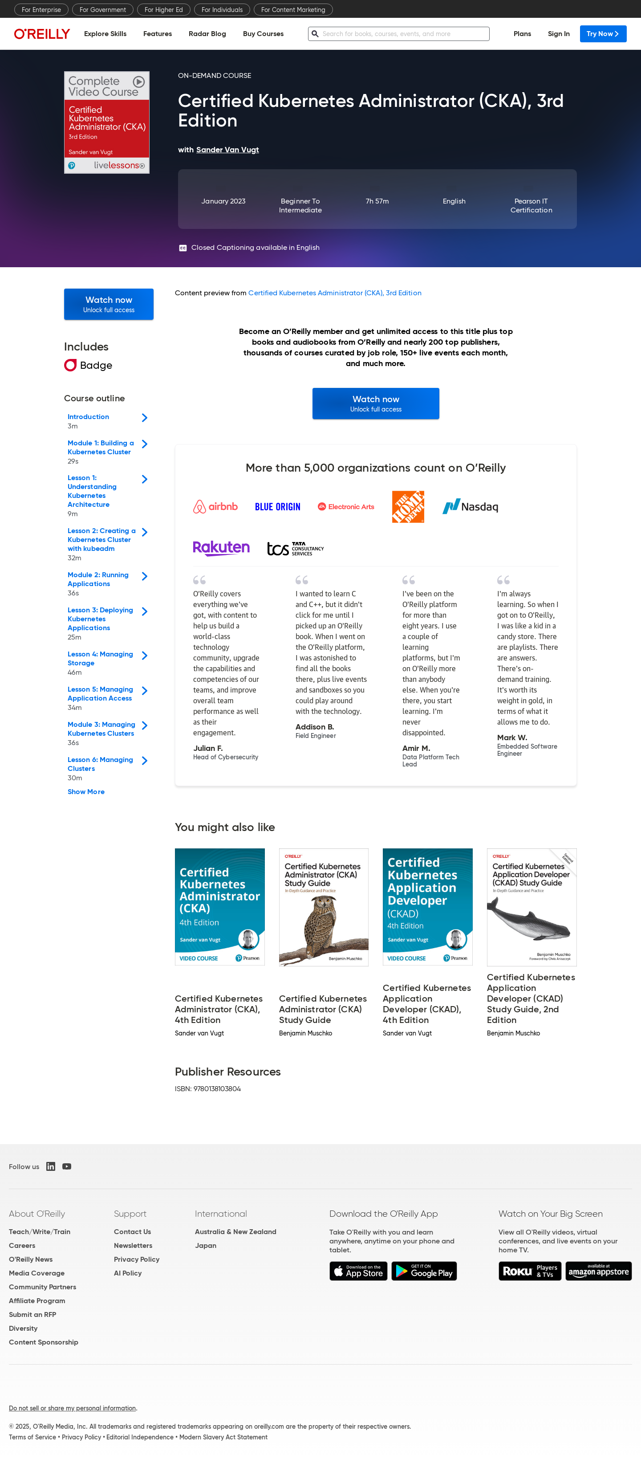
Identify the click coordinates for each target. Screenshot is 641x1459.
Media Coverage (37, 1273)
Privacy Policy (136, 1259)
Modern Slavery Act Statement (223, 1437)
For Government (103, 10)
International (221, 1213)
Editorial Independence (140, 1437)
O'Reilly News (31, 1259)
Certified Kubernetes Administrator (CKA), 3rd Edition (334, 293)
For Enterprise (41, 10)
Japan (205, 1245)
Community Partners (42, 1287)
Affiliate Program (37, 1300)
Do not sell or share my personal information (72, 1408)
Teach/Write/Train (39, 1231)
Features (157, 33)
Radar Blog (207, 33)
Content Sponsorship (43, 1342)
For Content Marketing (293, 10)
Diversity (23, 1328)
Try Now (603, 33)
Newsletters (133, 1245)
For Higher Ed (164, 10)
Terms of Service (32, 1437)
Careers (22, 1245)
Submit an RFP (32, 1314)
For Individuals (222, 10)
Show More (86, 791)
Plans (522, 33)
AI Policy (128, 1273)
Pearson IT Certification (531, 205)
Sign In (559, 33)
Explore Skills (105, 33)
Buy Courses (263, 33)
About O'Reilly (37, 1213)
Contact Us (132, 1231)
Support (130, 1213)
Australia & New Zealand (235, 1231)
